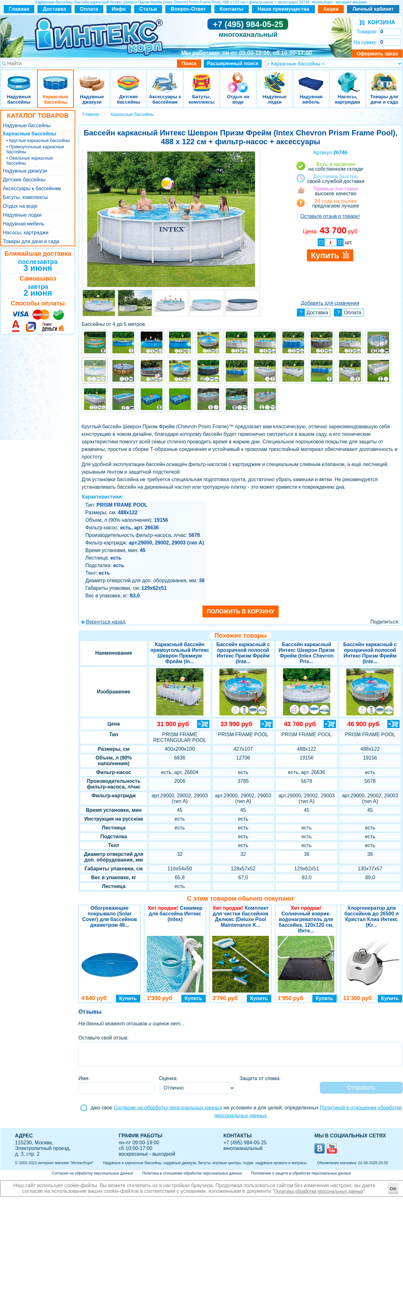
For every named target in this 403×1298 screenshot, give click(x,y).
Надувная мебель (311, 78)
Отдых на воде (238, 78)
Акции (330, 9)
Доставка (54, 9)
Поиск (188, 63)
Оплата (89, 9)
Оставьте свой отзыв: (103, 1037)
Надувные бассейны (19, 78)
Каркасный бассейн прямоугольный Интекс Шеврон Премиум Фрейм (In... (179, 653)
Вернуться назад (105, 621)
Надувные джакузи (92, 78)
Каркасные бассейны (55, 78)
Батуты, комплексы (201, 78)
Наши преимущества (283, 9)
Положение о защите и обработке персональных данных (301, 1173)
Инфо (119, 9)
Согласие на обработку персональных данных (168, 1107)
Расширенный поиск (232, 63)
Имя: (84, 1078)
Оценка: (168, 1078)
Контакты (231, 9)
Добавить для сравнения (330, 303)
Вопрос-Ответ (188, 9)
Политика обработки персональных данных (318, 1191)
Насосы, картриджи (347, 78)
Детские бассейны (128, 78)
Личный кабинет (373, 9)
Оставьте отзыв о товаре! (330, 216)
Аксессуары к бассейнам (165, 78)
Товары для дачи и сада (384, 78)
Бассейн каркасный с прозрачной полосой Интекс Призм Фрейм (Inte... (243, 653)
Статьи (148, 9)
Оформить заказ (377, 53)
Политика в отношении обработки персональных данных (192, 1173)
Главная (19, 9)
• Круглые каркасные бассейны (38, 140)
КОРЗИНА (380, 22)
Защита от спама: (260, 1078)
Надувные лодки (274, 78)
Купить (128, 998)
